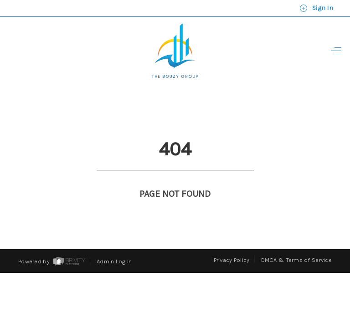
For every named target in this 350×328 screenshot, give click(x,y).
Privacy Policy (232, 243)
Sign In (316, 8)
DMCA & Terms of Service (296, 243)
